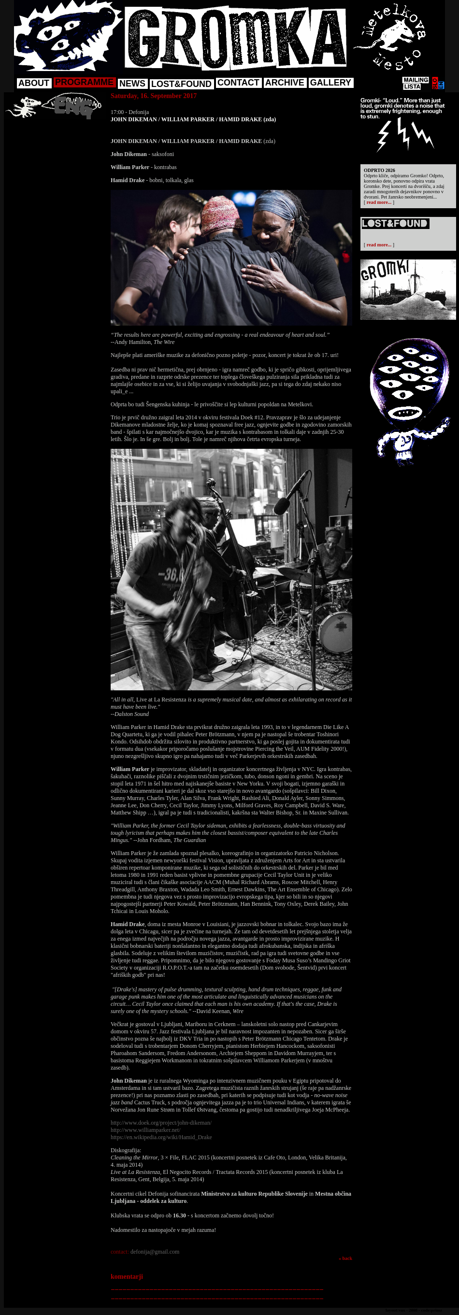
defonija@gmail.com (154, 1251)
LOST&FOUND (181, 84)
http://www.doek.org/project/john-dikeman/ (161, 1122)
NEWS (132, 83)
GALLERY (330, 82)
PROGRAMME (84, 82)
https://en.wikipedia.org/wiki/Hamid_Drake (161, 1137)
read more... (379, 202)
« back (345, 1258)
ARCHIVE (284, 82)
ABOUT (33, 83)
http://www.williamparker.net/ (146, 1130)
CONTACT (238, 82)
